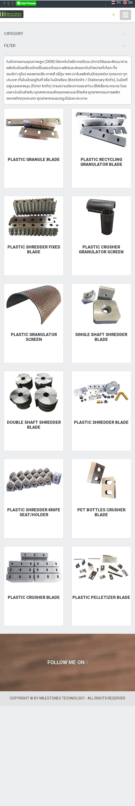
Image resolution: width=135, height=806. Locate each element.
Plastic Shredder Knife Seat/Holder (33, 512)
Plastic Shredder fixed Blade (33, 249)
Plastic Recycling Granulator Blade (101, 162)
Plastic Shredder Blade (101, 422)
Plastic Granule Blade (34, 159)
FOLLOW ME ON (67, 662)
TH (116, 2)
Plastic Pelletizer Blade (101, 597)
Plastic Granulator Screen (34, 337)
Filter (65, 45)
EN (127, 2)
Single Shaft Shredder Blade (101, 337)
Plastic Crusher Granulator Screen (101, 249)
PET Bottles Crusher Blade (101, 512)
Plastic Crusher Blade (34, 597)
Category (65, 33)
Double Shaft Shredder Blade (34, 425)
